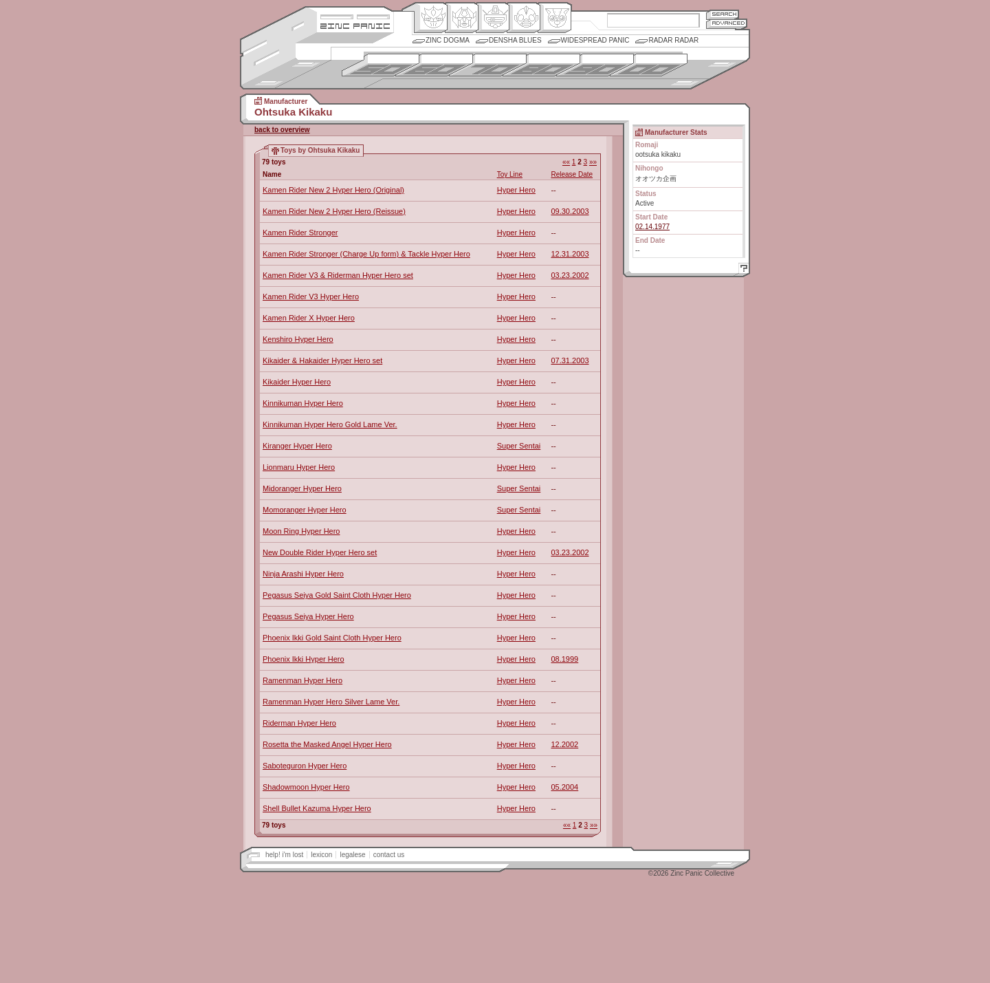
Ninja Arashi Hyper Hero (303, 574)
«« (566, 162)
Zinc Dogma (448, 40)
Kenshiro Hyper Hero (298, 339)
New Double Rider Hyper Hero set (320, 552)
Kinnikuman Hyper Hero (303, 403)
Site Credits (355, 15)
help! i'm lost (284, 854)
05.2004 (564, 787)
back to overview (282, 129)
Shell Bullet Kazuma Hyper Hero (317, 808)
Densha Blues (515, 40)
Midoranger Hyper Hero (302, 488)
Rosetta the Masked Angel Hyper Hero (327, 744)
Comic (554, 17)
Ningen (523, 17)
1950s (380, 65)
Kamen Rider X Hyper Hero (309, 318)
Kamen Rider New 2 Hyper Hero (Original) (333, 190)
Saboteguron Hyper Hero (304, 765)
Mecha (492, 17)
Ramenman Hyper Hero (302, 680)
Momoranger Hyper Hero (304, 510)
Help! (742, 270)
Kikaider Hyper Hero (297, 382)
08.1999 (564, 659)
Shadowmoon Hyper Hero (306, 787)
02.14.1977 (652, 226)
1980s (541, 65)
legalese (352, 854)
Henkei (462, 17)
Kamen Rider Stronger (300, 232)
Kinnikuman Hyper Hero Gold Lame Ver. (330, 424)
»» (593, 162)
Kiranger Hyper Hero (297, 446)
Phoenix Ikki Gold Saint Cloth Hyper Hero (332, 638)
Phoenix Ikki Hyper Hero (303, 659)
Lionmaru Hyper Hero (299, 467)
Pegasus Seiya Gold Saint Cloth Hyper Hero (337, 595)
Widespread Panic (595, 40)
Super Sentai (519, 446)
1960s (434, 65)
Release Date (572, 174)
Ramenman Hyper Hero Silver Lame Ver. (331, 702)
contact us (389, 854)
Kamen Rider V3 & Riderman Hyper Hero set (338, 275)
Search (722, 14)
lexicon (321, 854)
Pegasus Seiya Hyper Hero (308, 616)
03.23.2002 (569, 275)
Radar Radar (673, 40)
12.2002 (564, 744)
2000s (648, 65)
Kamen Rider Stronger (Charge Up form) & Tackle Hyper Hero (366, 254)
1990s (595, 65)
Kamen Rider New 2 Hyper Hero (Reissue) (334, 211)
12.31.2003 (569, 254)
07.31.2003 (569, 360)
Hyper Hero (516, 190)
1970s (488, 65)
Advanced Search (726, 24)
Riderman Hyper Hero (299, 723)
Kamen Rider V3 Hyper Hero (311, 296)
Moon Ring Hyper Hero (301, 531)
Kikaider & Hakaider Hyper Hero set (322, 360)
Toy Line (509, 174)
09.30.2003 (569, 211)
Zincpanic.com (355, 25)
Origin (431, 17)
